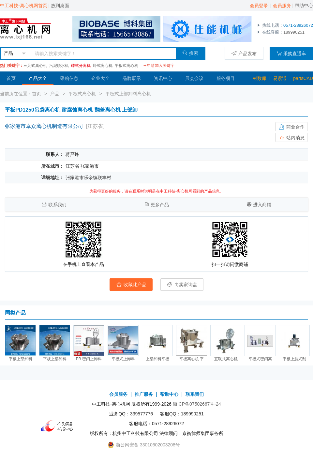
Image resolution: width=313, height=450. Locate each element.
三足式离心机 (35, 65)
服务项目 (225, 78)
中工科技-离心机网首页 (23, 5)
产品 (54, 93)
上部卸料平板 (157, 359)
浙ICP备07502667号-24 (197, 404)
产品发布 (244, 53)
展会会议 (194, 78)
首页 (11, 78)
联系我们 (57, 204)
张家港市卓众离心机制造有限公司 (44, 126)
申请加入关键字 (158, 65)
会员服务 (282, 5)
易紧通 (280, 78)
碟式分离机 (81, 65)
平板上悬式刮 (294, 359)
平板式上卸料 (123, 359)
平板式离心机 (126, 65)
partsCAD (303, 78)
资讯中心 (163, 78)
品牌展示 (132, 78)
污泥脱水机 (59, 65)
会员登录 (259, 5)
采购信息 (69, 78)
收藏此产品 (131, 284)
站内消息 (291, 137)
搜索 (190, 53)
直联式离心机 (226, 359)
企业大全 (100, 78)
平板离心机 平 (191, 359)
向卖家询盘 (182, 284)
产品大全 (38, 78)
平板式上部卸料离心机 (128, 93)
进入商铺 (262, 204)
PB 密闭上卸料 (89, 359)
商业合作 (291, 127)
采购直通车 (291, 53)
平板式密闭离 (260, 359)
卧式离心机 (102, 65)
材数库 (259, 78)
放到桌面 (60, 5)
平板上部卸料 (20, 359)
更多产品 (160, 204)
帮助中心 (304, 5)
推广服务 (144, 394)
